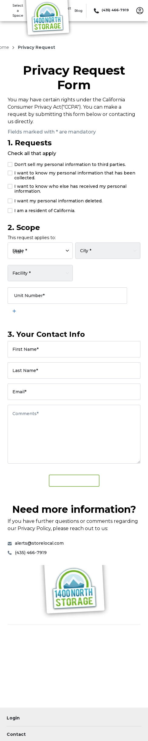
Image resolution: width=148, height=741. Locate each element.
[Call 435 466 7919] (110, 11)
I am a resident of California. (41, 210)
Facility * (21, 273)
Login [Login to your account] (13, 718)
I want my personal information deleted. (55, 200)
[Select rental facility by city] (108, 251)
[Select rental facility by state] (40, 251)
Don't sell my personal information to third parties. (67, 164)
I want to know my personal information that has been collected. (71, 175)
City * (85, 250)
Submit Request (74, 480)
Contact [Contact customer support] (16, 734)
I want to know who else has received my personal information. (67, 189)
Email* (19, 391)
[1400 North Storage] (47, 19)
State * (19, 250)
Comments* (25, 413)
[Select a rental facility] (40, 273)
